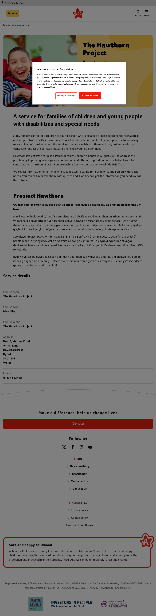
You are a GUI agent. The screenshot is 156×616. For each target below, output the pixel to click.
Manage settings (66, 96)
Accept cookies (90, 96)
